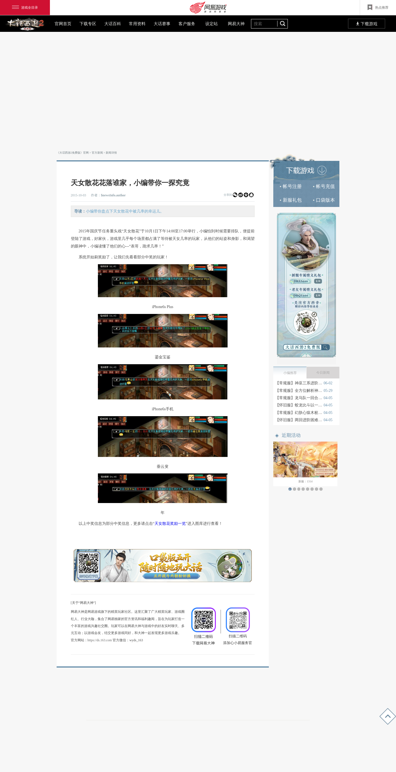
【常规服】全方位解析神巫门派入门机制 (298, 391)
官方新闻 (97, 152)
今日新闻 (323, 373)
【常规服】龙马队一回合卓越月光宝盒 (298, 398)
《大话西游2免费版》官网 (73, 152)
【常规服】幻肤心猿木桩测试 (298, 413)
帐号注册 (291, 186)
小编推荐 (290, 373)
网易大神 (236, 23)
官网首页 (63, 23)
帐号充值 (324, 186)
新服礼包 (291, 200)
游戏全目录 (25, 7)
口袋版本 (324, 200)
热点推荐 (378, 7)
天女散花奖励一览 (170, 523)
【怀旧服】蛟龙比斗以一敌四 (298, 405)
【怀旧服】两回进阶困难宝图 (298, 420)
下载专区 (87, 23)
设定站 (211, 23)
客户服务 (186, 23)
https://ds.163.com (100, 640)
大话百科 (112, 23)
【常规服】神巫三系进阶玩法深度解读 (298, 383)
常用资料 (137, 23)
